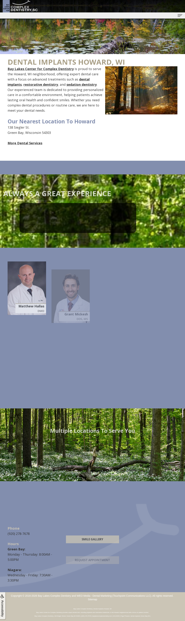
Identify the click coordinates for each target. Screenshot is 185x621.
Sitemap (92, 599)
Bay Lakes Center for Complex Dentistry (41, 69)
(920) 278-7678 (19, 533)
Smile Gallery (92, 548)
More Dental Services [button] (25, 143)
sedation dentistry (81, 84)
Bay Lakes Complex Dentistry (54, 595)
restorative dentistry (40, 84)
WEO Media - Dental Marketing (94, 595)
